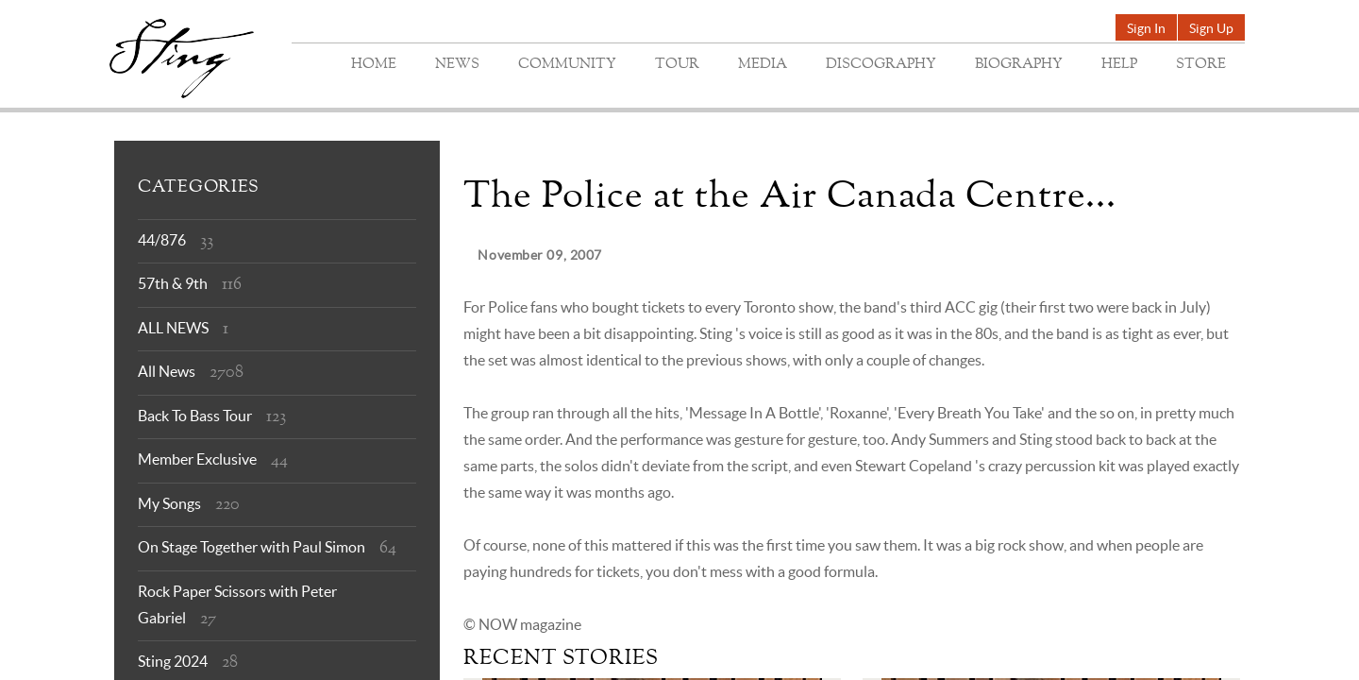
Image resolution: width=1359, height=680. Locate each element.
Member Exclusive (197, 459)
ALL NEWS (173, 327)
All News (166, 371)
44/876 (162, 239)
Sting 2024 (173, 661)
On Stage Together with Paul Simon (251, 546)
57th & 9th (173, 283)
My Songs (169, 503)
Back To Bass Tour (195, 415)
